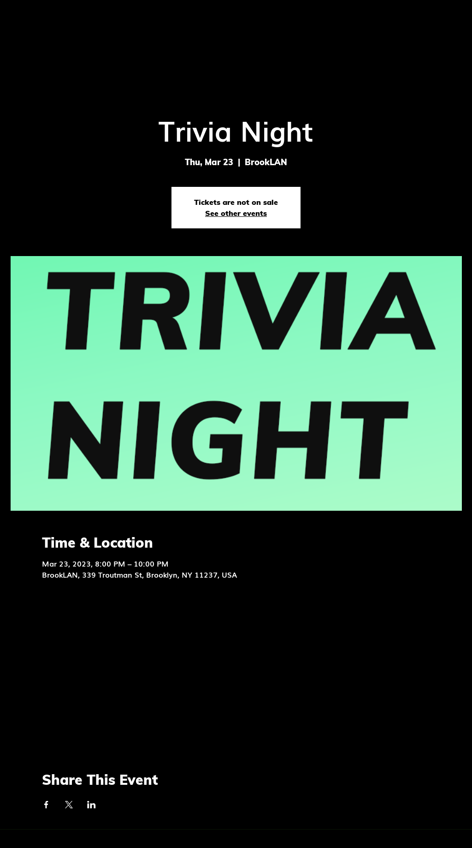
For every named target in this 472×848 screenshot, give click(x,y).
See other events (236, 213)
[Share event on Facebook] (46, 804)
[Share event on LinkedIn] (91, 804)
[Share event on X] (69, 804)
